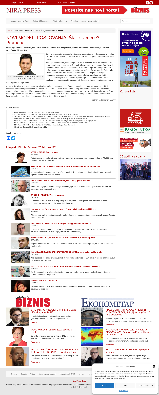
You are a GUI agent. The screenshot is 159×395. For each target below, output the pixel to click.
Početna (11, 31)
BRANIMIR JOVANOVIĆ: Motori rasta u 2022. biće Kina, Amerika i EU (54, 311)
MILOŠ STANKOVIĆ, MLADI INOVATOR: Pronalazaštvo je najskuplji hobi (63, 238)
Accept (104, 385)
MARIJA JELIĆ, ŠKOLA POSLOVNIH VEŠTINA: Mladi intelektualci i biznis (63, 209)
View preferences (146, 385)
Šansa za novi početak (90, 21)
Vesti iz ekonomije (60, 21)
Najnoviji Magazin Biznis (20, 21)
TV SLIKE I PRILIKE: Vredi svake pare (47, 195)
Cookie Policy (123, 391)
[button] (154, 366)
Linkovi (81, 374)
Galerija (24, 374)
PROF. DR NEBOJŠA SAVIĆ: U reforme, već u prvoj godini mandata (60, 181)
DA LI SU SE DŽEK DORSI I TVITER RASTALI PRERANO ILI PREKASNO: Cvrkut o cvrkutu (54, 350)
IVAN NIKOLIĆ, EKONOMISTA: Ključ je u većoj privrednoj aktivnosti (61, 223)
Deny (125, 385)
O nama (14, 374)
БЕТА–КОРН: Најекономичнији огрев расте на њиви (128, 350)
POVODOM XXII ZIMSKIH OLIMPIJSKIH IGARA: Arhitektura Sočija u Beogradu (65, 166)
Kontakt (91, 374)
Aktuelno (74, 21)
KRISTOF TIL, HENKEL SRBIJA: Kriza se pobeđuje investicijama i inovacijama (65, 266)
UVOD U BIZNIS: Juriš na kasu (44, 152)
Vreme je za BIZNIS (67, 374)
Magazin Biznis (17, 2)
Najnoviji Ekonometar (41, 21)
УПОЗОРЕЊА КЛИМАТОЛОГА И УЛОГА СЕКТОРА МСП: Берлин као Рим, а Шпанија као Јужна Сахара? (128, 332)
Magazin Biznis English (67, 2)
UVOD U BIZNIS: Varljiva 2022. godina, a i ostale (52, 330)
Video (32, 374)
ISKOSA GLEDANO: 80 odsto (44, 280)
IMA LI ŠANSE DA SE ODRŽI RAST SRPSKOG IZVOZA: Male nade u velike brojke (66, 252)
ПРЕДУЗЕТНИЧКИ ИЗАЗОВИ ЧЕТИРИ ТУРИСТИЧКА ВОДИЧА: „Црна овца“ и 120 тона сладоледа (128, 312)
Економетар (42, 2)
